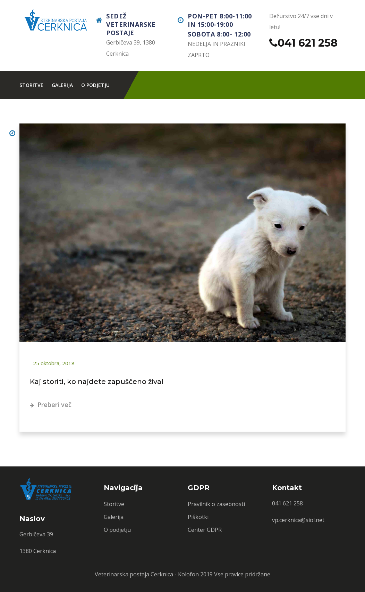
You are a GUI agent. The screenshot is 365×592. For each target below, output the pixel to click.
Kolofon (188, 574)
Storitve (31, 85)
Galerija (62, 85)
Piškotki (198, 517)
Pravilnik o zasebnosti (216, 504)
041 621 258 (308, 43)
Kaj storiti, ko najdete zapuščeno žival (96, 381)
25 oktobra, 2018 (53, 363)
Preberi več (50, 404)
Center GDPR (205, 530)
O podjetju (95, 85)
